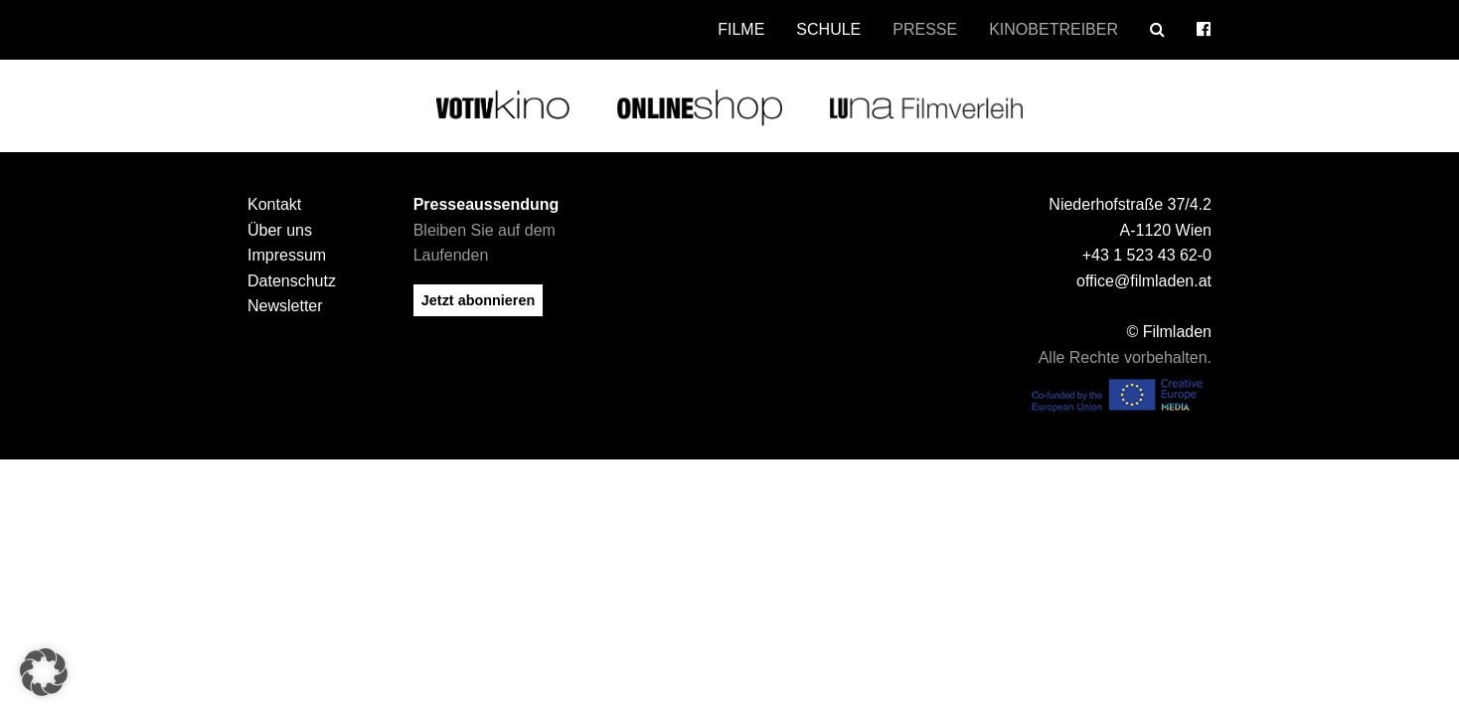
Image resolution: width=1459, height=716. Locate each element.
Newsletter (285, 305)
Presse (924, 29)
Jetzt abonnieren (478, 300)
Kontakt (274, 204)
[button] (43, 672)
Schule (828, 29)
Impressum (286, 255)
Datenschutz (291, 280)
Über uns (279, 230)
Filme (741, 29)
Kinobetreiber (1053, 29)
